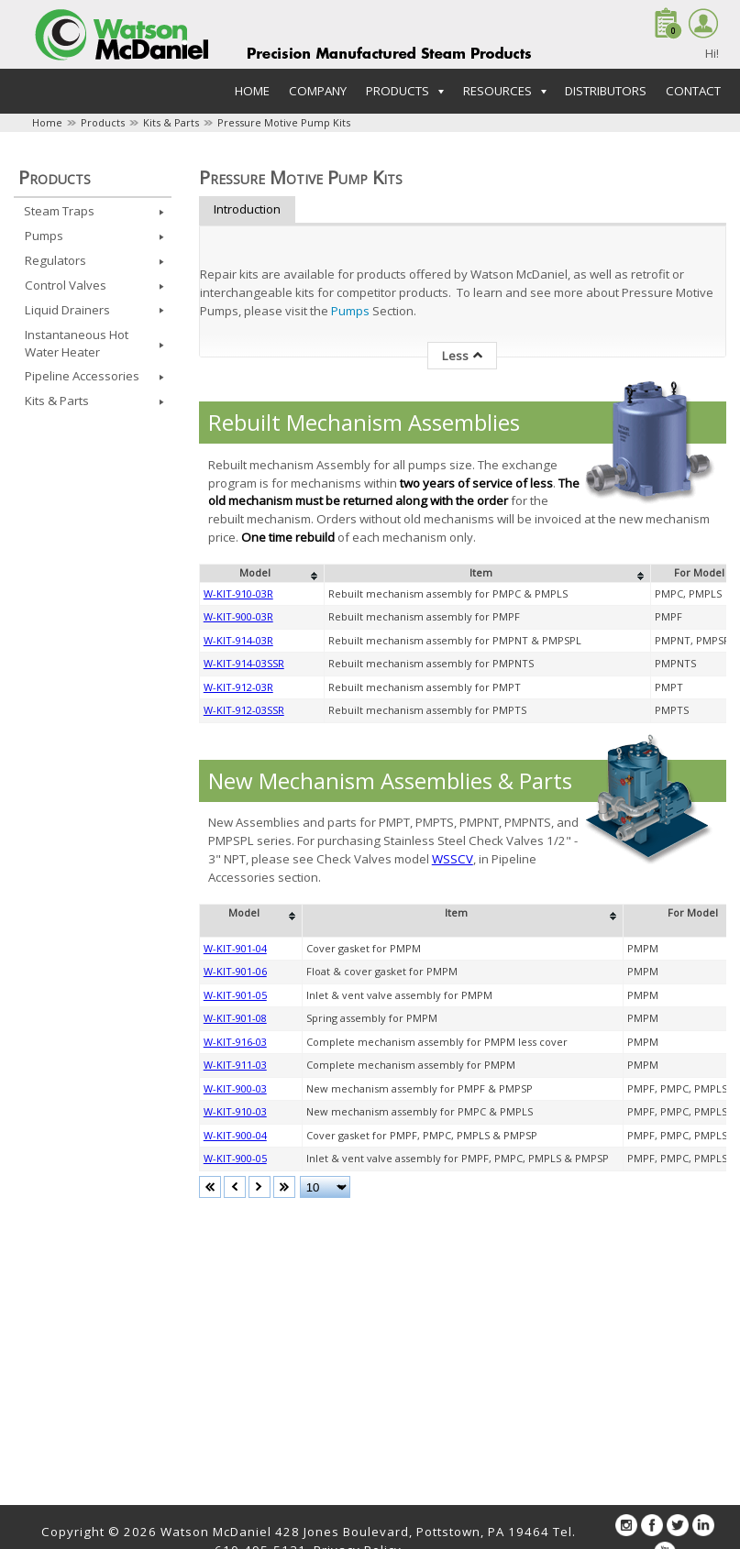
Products (103, 122)
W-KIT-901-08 (235, 1018)
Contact (693, 90)
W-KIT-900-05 (235, 1158)
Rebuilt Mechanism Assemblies (364, 422)
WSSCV (452, 859)
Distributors (605, 90)
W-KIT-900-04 (235, 1135)
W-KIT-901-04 (235, 948)
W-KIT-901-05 (235, 995)
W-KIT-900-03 (235, 1088)
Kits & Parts (171, 122)
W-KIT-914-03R (238, 640)
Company (318, 90)
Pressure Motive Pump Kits (283, 122)
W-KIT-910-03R (238, 593)
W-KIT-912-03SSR (244, 710)
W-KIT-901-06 (235, 971)
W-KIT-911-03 (235, 1064)
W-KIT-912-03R (238, 687)
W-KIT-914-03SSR (244, 663)
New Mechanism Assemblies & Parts (390, 780)
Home (252, 90)
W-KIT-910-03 (235, 1111)
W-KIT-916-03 (235, 1042)
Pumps (351, 310)
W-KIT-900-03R (238, 616)
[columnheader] (261, 574)
